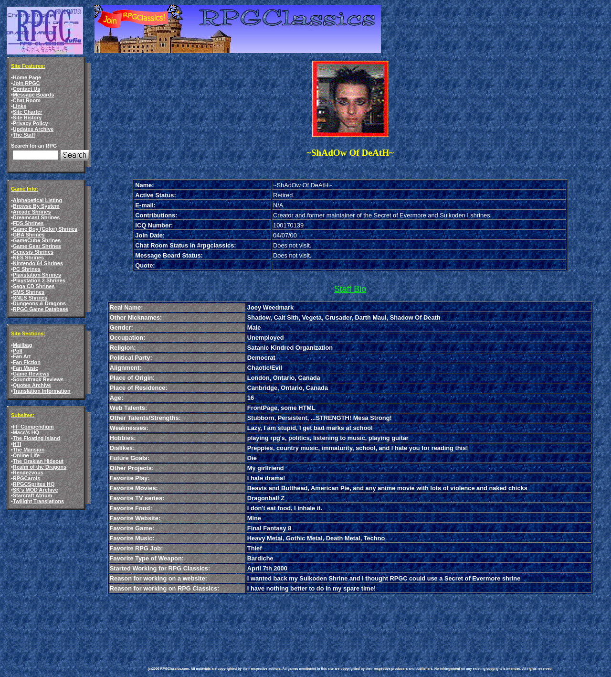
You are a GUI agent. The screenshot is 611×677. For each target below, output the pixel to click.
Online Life (26, 455)
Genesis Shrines (33, 252)
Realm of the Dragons (39, 467)
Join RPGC (26, 83)
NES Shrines (28, 257)
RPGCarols (26, 478)
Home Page (27, 77)
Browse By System (36, 206)
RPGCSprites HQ (34, 484)
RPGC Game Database (40, 309)
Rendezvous (28, 472)
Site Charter (27, 112)
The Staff (24, 135)
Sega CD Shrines (34, 286)
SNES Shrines (30, 298)
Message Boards (33, 94)
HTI (17, 444)
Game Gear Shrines (37, 246)
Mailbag (22, 345)
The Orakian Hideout (38, 461)
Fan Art (22, 356)
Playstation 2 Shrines (39, 280)
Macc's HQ (26, 432)
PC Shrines (27, 269)
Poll (17, 351)
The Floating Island (36, 438)
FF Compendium (33, 427)
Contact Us (26, 89)
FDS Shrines (28, 223)
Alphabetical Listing (37, 200)
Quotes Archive (32, 385)
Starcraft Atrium (32, 495)
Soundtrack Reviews (38, 379)
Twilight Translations (38, 501)
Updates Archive (33, 129)
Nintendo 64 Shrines (38, 263)
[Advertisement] (321, 623)
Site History (27, 117)
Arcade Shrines (32, 212)
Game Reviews (31, 373)
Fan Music (25, 368)
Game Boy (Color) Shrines (45, 229)
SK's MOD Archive (35, 490)
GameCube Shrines (37, 240)
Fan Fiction (27, 362)
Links (19, 106)
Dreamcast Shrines (36, 217)
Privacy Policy (30, 123)
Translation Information (42, 391)
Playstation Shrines (37, 275)
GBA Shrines (29, 234)
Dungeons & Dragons (39, 303)
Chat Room (27, 100)
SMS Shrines (28, 292)
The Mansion (28, 449)
